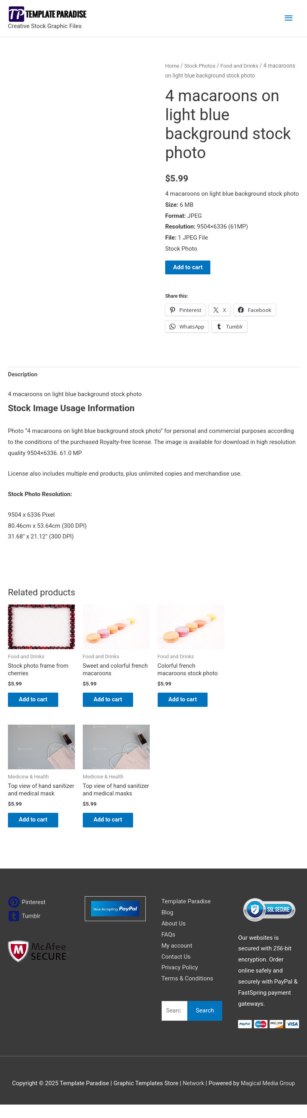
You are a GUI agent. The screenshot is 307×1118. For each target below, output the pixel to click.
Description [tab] (23, 374)
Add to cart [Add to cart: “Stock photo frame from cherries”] (38, 701)
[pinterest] (27, 916)
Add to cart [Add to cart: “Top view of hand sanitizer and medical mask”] (38, 832)
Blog (168, 925)
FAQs (168, 947)
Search (205, 1023)
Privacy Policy (180, 980)
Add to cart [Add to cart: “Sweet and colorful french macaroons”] (113, 701)
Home (172, 65)
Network (192, 1096)
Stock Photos (201, 65)
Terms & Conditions (188, 991)
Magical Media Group (268, 1096)
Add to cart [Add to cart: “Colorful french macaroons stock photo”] (188, 701)
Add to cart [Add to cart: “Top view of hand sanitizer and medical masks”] (113, 832)
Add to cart (188, 267)
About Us (174, 936)
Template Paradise (186, 914)
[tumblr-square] (24, 929)
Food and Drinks (242, 65)
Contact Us (176, 969)
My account (177, 958)
